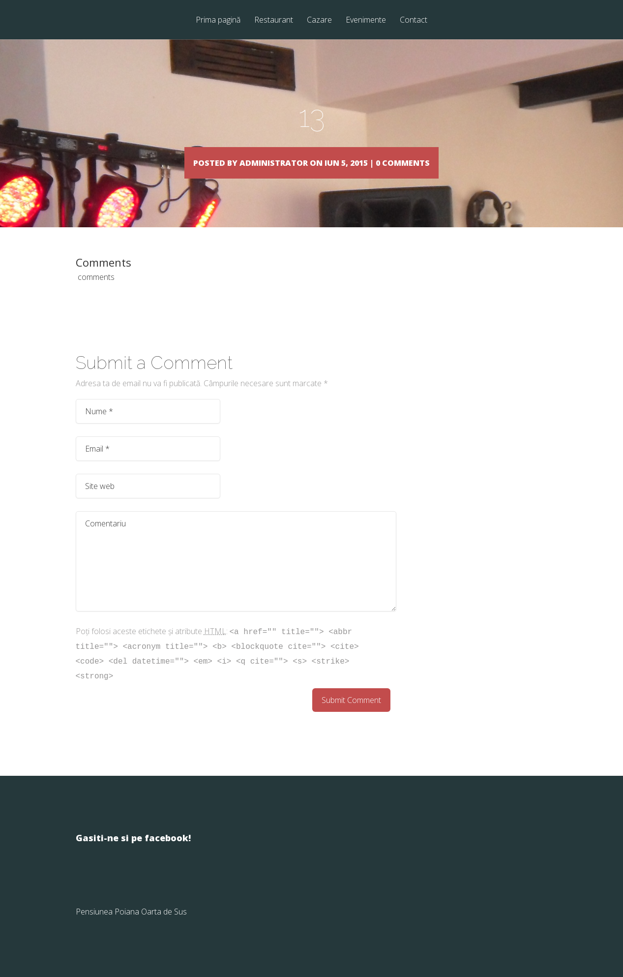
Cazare (319, 20)
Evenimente (366, 20)
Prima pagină (218, 20)
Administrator (252, 162)
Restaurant (273, 20)
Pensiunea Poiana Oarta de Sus (131, 925)
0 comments (450, 162)
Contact (413, 20)
